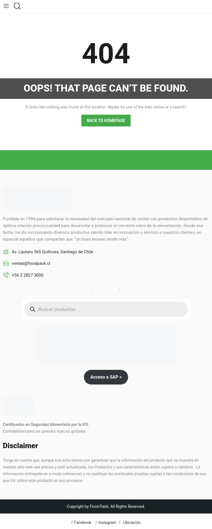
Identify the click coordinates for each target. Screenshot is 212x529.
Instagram (107, 522)
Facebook (83, 522)
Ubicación (132, 522)
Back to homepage (106, 120)
